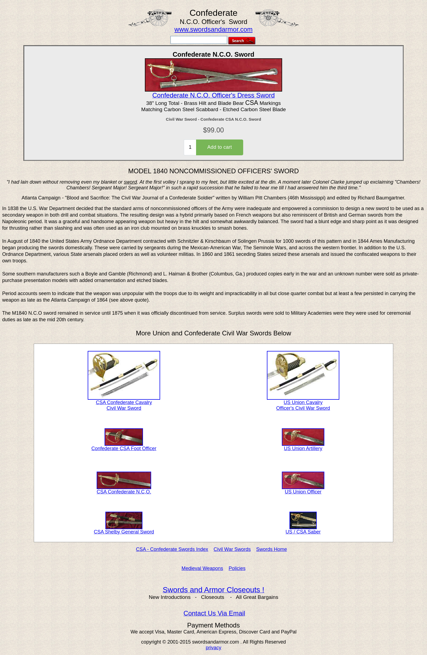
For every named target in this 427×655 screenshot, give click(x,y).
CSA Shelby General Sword (124, 530)
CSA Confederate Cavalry (124, 400)
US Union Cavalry (303, 400)
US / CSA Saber (303, 530)
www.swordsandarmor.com (214, 29)
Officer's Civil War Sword (303, 408)
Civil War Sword (123, 408)
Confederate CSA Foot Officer (124, 446)
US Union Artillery (303, 446)
